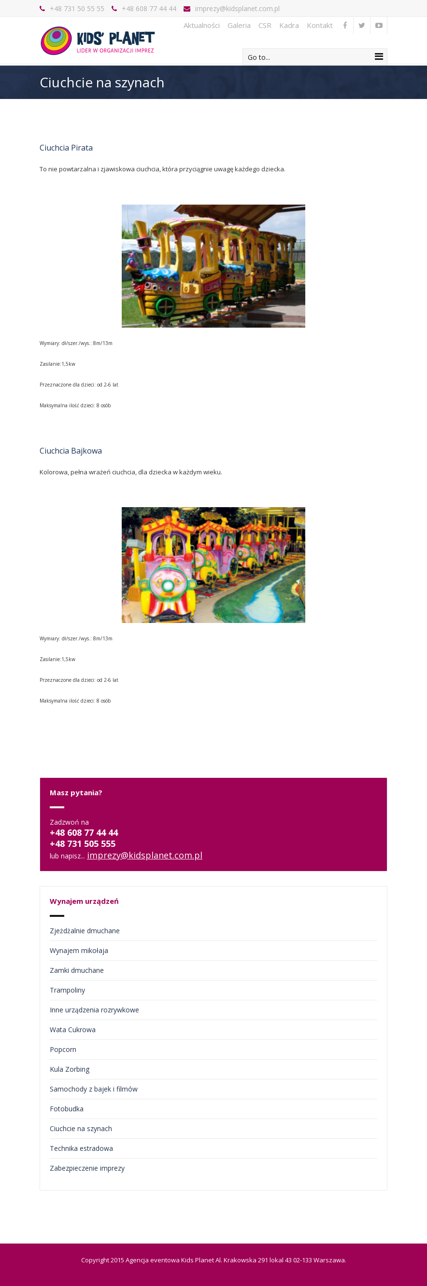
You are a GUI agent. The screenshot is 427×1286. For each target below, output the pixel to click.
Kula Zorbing (69, 1069)
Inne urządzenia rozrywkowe (94, 1009)
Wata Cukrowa (73, 1029)
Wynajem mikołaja (79, 950)
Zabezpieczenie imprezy (87, 1168)
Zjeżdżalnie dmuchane (85, 930)
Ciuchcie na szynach (81, 1128)
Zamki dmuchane (77, 970)
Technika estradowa (81, 1148)
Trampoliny (67, 990)
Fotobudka (67, 1108)
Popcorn (63, 1049)
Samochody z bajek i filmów (94, 1088)
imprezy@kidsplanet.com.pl (237, 8)
